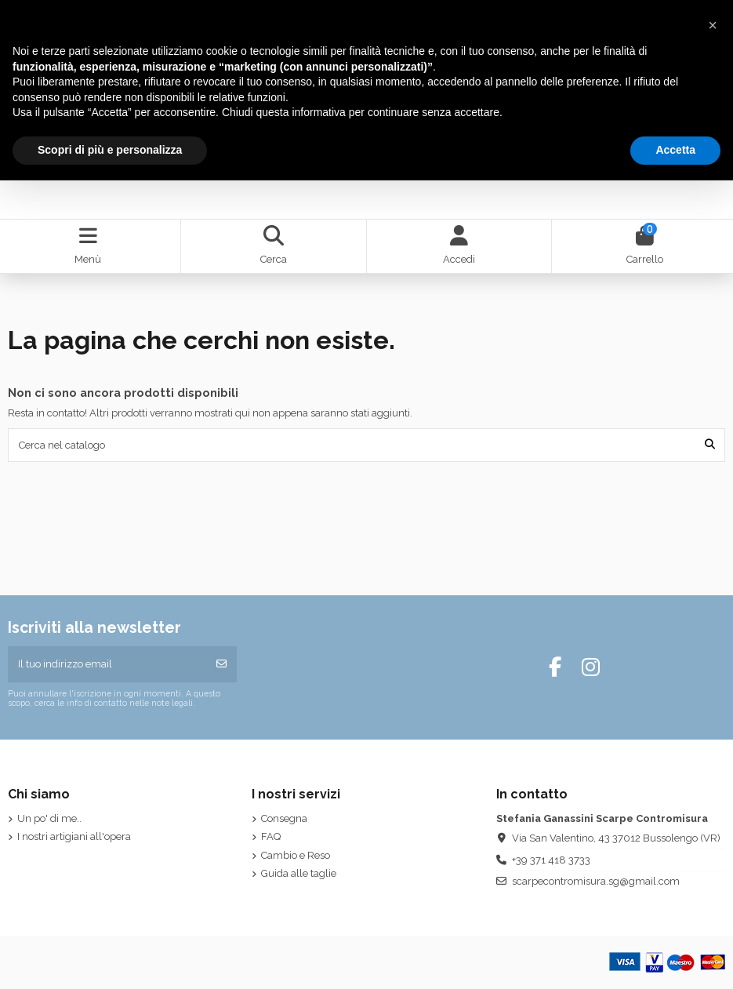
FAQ (271, 836)
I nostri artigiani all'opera (74, 836)
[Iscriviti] (221, 664)
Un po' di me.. (49, 818)
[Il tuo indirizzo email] (107, 664)
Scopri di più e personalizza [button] (110, 150)
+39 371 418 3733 (551, 860)
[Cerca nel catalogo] (710, 444)
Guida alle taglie (298, 873)
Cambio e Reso (295, 855)
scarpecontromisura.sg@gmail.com (596, 881)
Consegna (284, 818)
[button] (712, 25)
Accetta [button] (675, 150)
